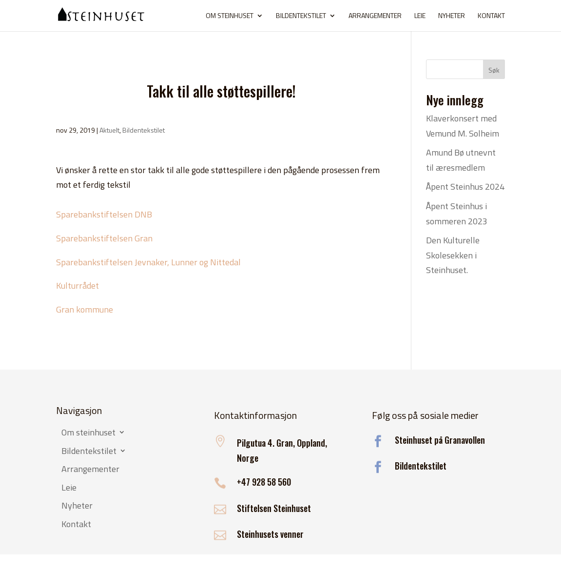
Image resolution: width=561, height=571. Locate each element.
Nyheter (451, 16)
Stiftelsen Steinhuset (274, 508)
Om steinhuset (229, 16)
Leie (420, 16)
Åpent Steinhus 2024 (465, 186)
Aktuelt (109, 130)
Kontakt (491, 16)
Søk (494, 70)
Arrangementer (375, 16)
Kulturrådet (77, 285)
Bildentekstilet (301, 16)
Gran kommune (84, 309)
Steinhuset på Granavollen (440, 439)
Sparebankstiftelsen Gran (104, 238)
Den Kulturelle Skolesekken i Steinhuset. (453, 255)
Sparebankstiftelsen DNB (104, 214)
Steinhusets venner (270, 534)
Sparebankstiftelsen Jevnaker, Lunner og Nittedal (148, 262)
